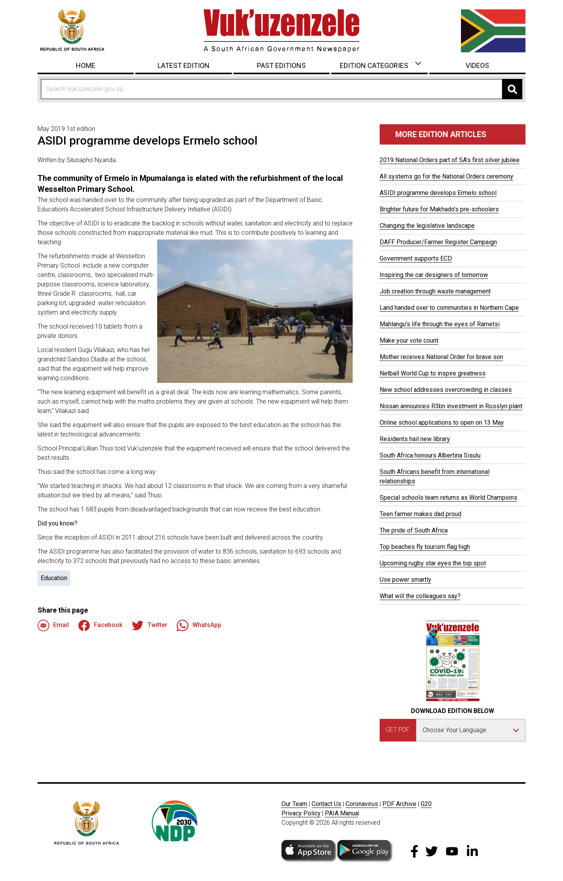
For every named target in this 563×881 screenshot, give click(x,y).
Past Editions (281, 65)
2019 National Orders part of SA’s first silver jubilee (450, 160)
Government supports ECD (416, 258)
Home (85, 65)
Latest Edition (184, 65)
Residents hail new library (415, 439)
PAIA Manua (341, 813)
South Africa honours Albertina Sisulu (430, 455)
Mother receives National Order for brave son (441, 357)
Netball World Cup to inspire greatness (433, 373)
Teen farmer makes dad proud (420, 514)
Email (53, 625)
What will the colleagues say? (420, 596)
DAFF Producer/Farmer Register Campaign (438, 242)
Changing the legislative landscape (427, 225)
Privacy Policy (301, 813)
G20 (426, 804)
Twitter (149, 625)
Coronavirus (362, 804)
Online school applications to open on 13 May (442, 422)
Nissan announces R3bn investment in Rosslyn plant (451, 406)
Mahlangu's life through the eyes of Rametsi (440, 324)
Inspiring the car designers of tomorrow (434, 275)
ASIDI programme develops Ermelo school (438, 193)
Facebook (100, 625)
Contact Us (326, 804)
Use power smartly (405, 579)
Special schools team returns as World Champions (448, 497)
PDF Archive (399, 804)
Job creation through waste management (435, 291)
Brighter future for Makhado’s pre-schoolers (439, 209)
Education (54, 578)
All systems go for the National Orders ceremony (446, 176)
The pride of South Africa (414, 530)
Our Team (294, 804)
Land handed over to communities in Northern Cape (449, 307)
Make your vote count (409, 340)
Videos (477, 65)
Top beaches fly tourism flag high (425, 546)
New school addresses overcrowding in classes (446, 389)
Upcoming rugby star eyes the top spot (433, 563)
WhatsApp (199, 625)
